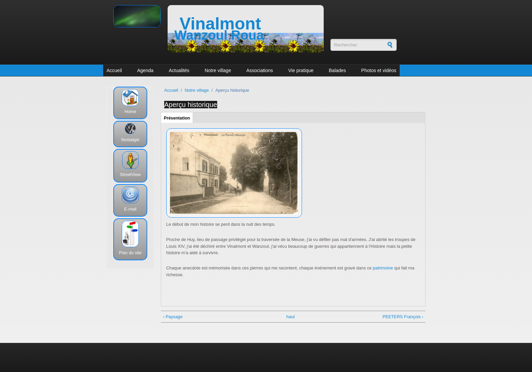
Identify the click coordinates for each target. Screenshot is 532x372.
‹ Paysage (173, 316)
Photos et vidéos (379, 70)
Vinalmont (220, 23)
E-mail (130, 209)
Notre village (218, 70)
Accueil (114, 70)
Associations (259, 70)
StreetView (130, 174)
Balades (337, 70)
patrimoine (383, 267)
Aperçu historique (190, 104)
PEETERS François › (402, 316)
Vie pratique (301, 70)
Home (130, 111)
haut (290, 316)
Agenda (145, 70)
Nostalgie (130, 139)
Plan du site (130, 252)
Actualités (179, 70)
